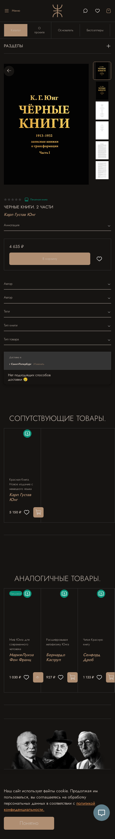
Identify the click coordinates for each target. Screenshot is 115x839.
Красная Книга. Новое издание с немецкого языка (21, 484)
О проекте (39, 30)
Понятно (29, 823)
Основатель (65, 30)
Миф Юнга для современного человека (19, 644)
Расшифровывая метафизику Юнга (57, 642)
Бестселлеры (95, 30)
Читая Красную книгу (93, 642)
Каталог (16, 30)
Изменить (39, 364)
